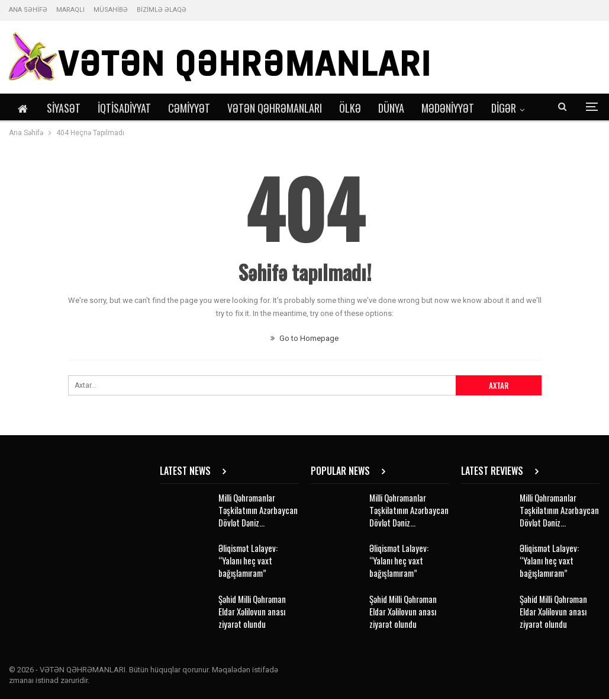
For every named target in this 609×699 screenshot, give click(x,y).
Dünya (391, 108)
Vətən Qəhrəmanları (274, 108)
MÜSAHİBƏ (111, 10)
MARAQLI (70, 10)
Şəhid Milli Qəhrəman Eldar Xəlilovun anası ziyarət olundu (252, 611)
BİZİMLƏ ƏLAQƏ (161, 10)
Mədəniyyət (447, 108)
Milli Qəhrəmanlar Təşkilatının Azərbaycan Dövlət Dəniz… (258, 510)
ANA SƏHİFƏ (28, 10)
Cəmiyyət (189, 108)
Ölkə (350, 108)
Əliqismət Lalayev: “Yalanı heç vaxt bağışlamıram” (248, 560)
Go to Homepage (304, 338)
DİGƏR (503, 108)
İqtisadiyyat (124, 108)
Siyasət (63, 108)
